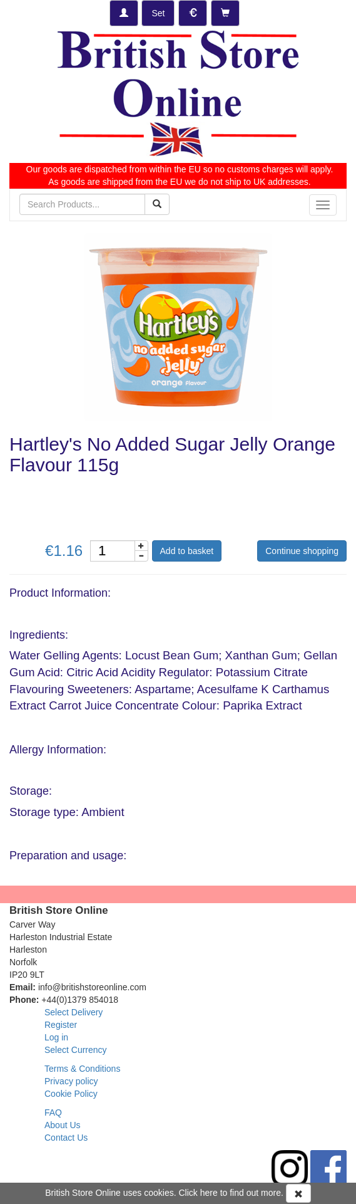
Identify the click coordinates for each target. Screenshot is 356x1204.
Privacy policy (71, 1081)
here (209, 1193)
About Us (62, 1125)
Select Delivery (73, 1012)
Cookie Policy (71, 1094)
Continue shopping (301, 551)
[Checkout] (225, 13)
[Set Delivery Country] (158, 13)
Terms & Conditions (82, 1069)
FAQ (53, 1112)
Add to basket (187, 551)
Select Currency (75, 1050)
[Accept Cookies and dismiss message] (298, 1193)
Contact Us (66, 1138)
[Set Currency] (192, 13)
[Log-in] (123, 13)
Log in (56, 1037)
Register (60, 1025)
